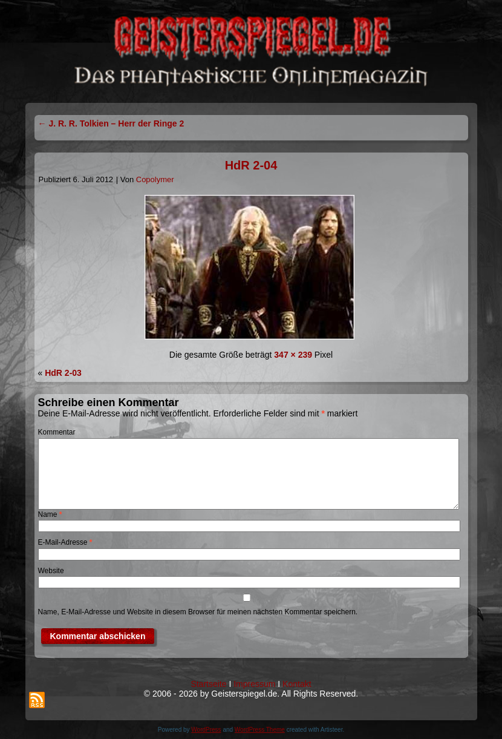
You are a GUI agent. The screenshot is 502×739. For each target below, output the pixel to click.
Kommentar (57, 432)
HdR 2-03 (63, 373)
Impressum (254, 684)
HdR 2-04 (251, 165)
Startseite (208, 684)
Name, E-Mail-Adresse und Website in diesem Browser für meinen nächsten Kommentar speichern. (198, 612)
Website (51, 571)
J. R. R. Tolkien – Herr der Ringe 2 (111, 123)
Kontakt (296, 684)
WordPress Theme (260, 729)
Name (50, 514)
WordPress (206, 729)
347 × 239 (293, 355)
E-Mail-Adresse (65, 542)
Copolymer (155, 179)
